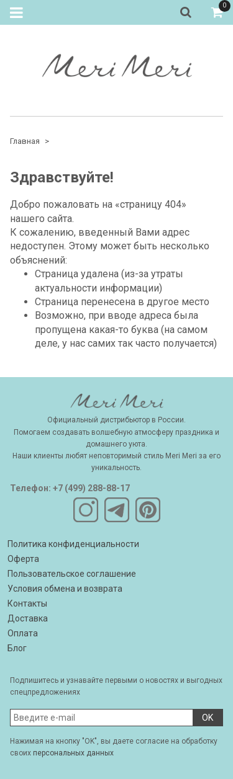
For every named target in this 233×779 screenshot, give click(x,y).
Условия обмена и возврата (64, 588)
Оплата (22, 633)
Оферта (23, 558)
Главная (25, 141)
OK (207, 718)
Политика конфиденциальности (73, 544)
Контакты (27, 603)
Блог (17, 648)
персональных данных (73, 753)
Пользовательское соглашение (71, 573)
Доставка (27, 618)
